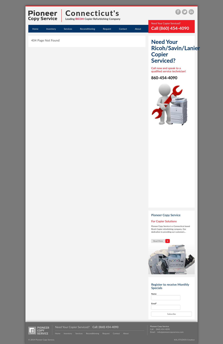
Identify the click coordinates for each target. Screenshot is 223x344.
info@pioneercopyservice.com (170, 332)
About (138, 28)
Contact (123, 28)
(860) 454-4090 (108, 327)
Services (68, 28)
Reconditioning (87, 28)
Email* (165, 306)
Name (165, 296)
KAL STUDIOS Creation (184, 339)
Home (35, 28)
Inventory (51, 28)
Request (107, 28)
